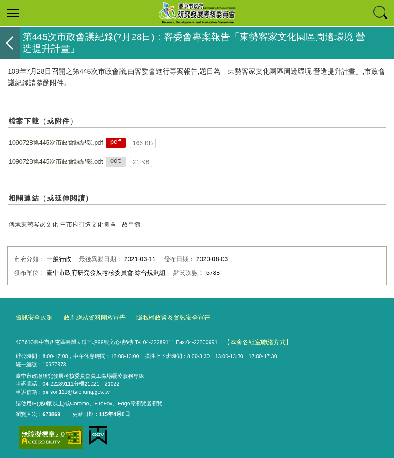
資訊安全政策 (32, 316)
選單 (13, 13)
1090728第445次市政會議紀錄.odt (56, 161)
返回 (10, 43)
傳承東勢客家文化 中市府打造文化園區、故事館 (74, 224)
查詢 (381, 13)
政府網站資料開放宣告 (85, 316)
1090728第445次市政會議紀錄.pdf (56, 142)
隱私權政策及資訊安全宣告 (155, 316)
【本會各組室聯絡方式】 (253, 339)
